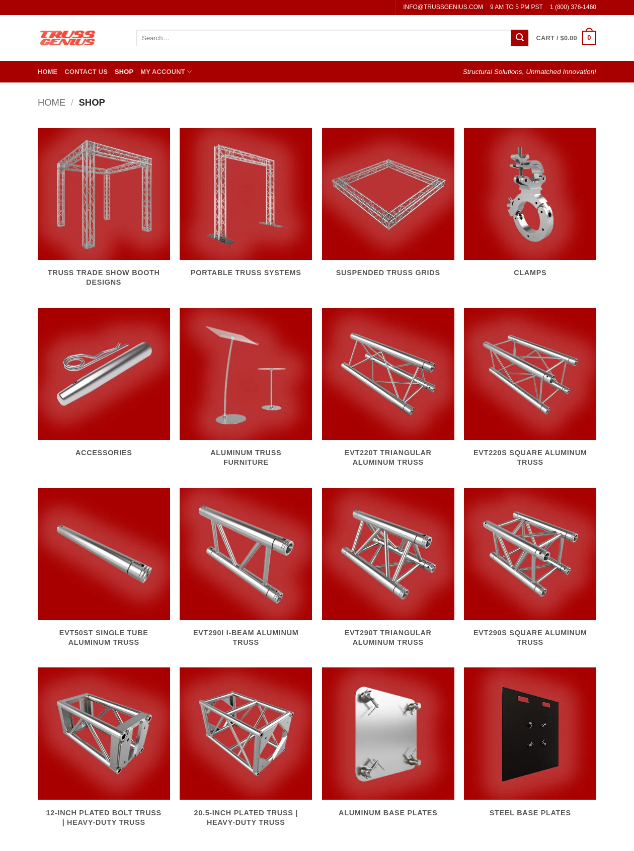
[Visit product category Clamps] (530, 208)
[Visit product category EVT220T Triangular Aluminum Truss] (388, 393)
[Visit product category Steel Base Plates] (530, 747)
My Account (166, 71)
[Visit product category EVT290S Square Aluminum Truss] (530, 573)
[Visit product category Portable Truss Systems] (246, 208)
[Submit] (519, 38)
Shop (124, 71)
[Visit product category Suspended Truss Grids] (388, 208)
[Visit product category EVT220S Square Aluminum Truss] (530, 393)
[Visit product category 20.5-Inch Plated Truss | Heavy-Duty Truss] (246, 752)
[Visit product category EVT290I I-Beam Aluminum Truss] (246, 573)
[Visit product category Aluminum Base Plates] (388, 747)
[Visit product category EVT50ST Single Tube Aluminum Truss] (104, 573)
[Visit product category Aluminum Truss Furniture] (246, 393)
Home (47, 71)
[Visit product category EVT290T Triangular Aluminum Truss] (388, 573)
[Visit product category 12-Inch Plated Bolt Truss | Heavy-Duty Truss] (104, 752)
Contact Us (86, 71)
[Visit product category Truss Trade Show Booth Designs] (104, 213)
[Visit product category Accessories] (104, 388)
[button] (566, 38)
